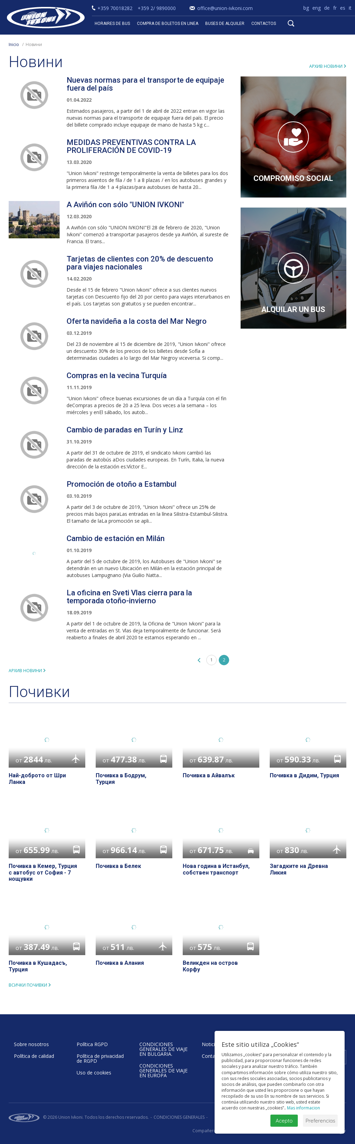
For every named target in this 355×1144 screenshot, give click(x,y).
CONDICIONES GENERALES (179, 1117)
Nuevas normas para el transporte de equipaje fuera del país (145, 84)
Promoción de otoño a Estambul (121, 484)
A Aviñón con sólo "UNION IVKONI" (125, 204)
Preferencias (320, 1120)
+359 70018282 (114, 8)
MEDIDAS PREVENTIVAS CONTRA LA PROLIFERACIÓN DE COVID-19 (131, 146)
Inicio (14, 44)
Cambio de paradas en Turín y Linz (125, 429)
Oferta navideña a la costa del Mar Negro (137, 321)
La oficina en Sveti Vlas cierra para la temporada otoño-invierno (129, 596)
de (327, 7)
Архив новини (326, 66)
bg (306, 7)
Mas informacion (303, 1108)
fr (335, 7)
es (342, 7)
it (350, 7)
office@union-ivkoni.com (225, 8)
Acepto (284, 1120)
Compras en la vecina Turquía (117, 375)
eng (316, 7)
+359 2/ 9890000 (157, 8)
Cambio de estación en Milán (116, 538)
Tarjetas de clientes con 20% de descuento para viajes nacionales (140, 263)
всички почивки (28, 985)
